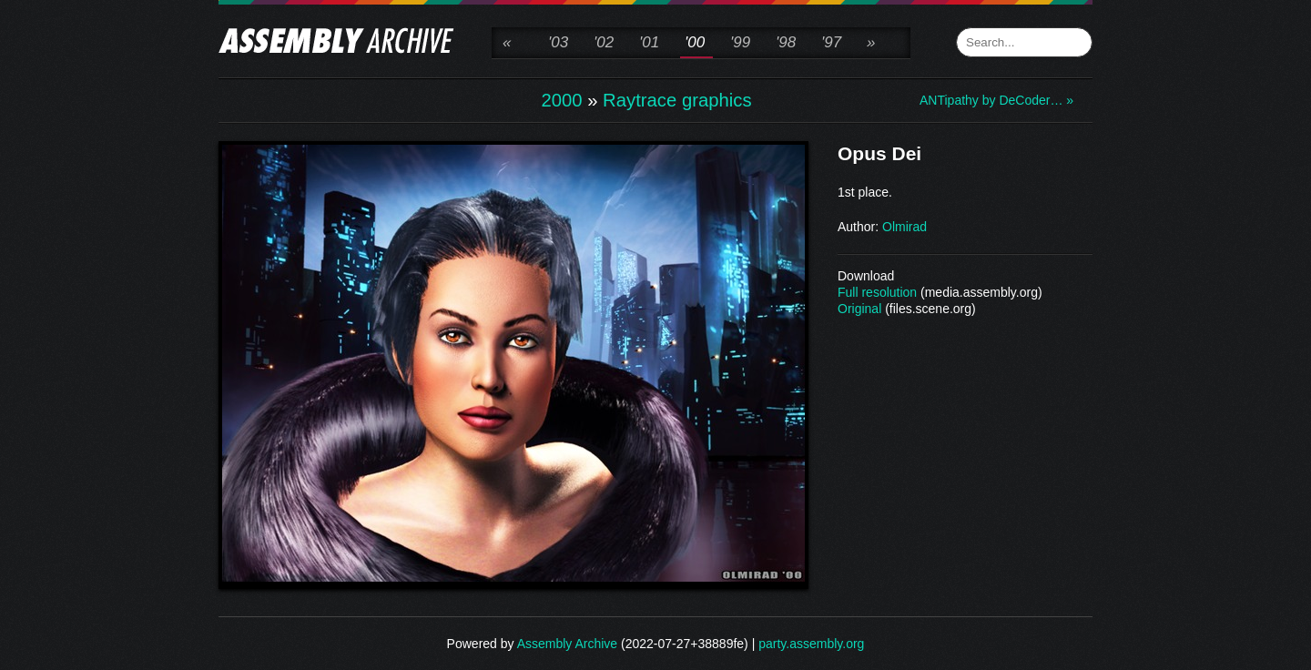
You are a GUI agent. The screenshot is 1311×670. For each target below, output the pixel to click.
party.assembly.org (811, 643)
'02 (604, 42)
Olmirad (904, 226)
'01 (649, 42)
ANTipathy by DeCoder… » (992, 100)
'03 (558, 42)
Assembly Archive (567, 643)
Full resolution (877, 292)
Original (859, 308)
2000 (561, 100)
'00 (695, 42)
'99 (740, 42)
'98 (786, 42)
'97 (831, 42)
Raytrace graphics (677, 100)
